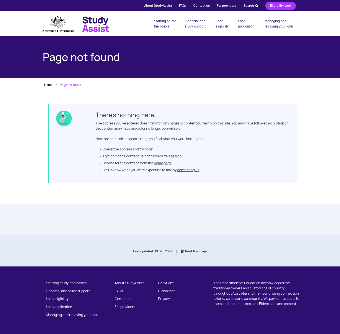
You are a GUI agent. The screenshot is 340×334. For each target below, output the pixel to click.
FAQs (182, 5)
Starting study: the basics (165, 23)
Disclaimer (166, 291)
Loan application (246, 23)
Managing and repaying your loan (279, 23)
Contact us (201, 5)
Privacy (164, 298)
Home (48, 85)
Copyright (166, 283)
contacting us (188, 170)
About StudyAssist (158, 5)
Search (251, 5)
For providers (226, 5)
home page (163, 163)
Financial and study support (195, 23)
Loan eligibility (222, 23)
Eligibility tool (280, 5)
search (176, 156)
